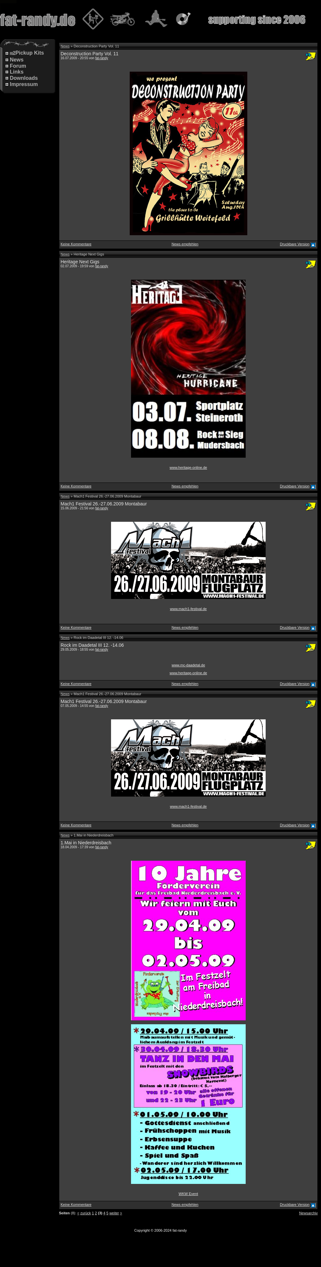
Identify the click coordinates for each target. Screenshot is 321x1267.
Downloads (24, 78)
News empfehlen (185, 244)
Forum (18, 66)
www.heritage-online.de (188, 467)
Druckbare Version (295, 244)
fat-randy (101, 58)
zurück (85, 1213)
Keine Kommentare (76, 244)
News (17, 59)
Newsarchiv (308, 1213)
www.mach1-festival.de (188, 609)
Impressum (24, 84)
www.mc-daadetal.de (188, 665)
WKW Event (188, 1194)
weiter (114, 1213)
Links (17, 72)
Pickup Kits (27, 53)
